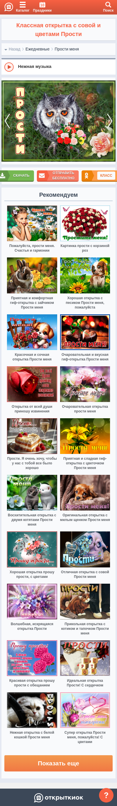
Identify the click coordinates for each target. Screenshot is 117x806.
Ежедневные (38, 49)
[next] (109, 121)
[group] (58, 67)
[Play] (9, 67)
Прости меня (67, 49)
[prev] (7, 121)
